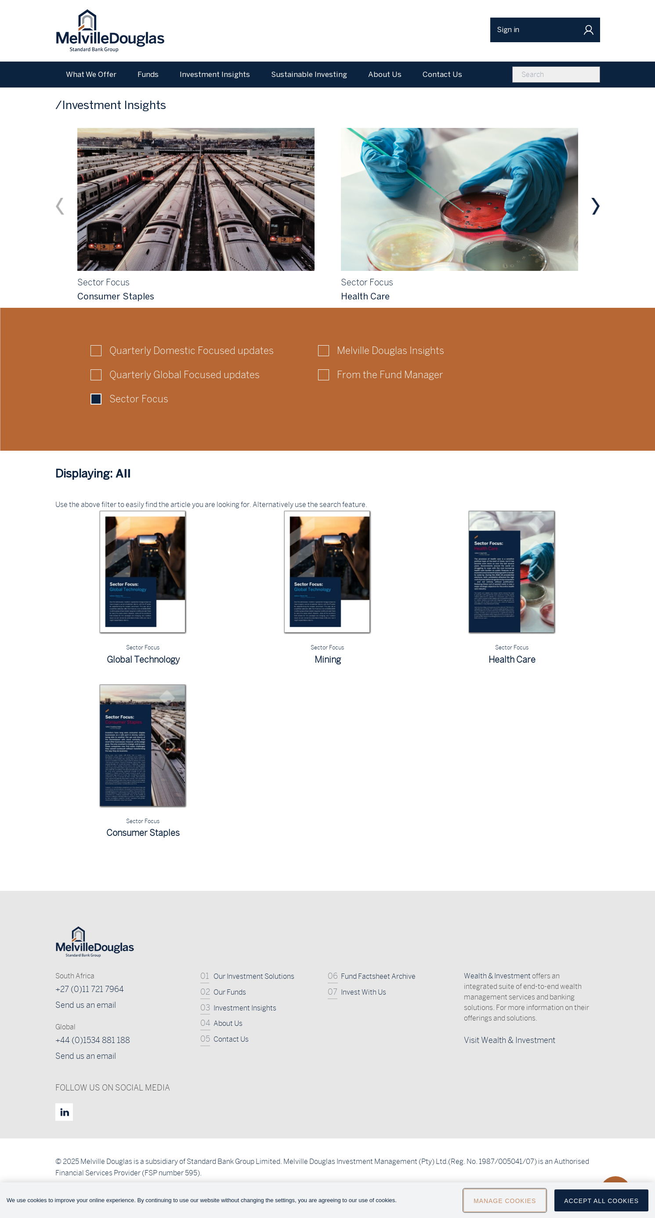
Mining (328, 659)
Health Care (512, 659)
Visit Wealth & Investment (509, 1040)
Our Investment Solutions (254, 976)
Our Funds (230, 992)
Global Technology (143, 659)
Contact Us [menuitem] (442, 74)
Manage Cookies (505, 1204)
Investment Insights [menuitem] (215, 74)
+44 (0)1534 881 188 (92, 1040)
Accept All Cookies (601, 1204)
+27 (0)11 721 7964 (89, 989)
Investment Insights (245, 1008)
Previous (60, 206)
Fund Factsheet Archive (378, 976)
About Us (228, 1023)
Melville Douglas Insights (390, 350)
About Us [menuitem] (385, 74)
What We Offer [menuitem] (91, 74)
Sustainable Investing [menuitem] (309, 74)
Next (595, 206)
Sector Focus (138, 399)
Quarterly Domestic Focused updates (191, 350)
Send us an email (85, 1005)
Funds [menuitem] (148, 74)
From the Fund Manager (390, 374)
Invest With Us (363, 992)
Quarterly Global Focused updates (184, 374)
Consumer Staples (143, 833)
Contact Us (231, 1039)
